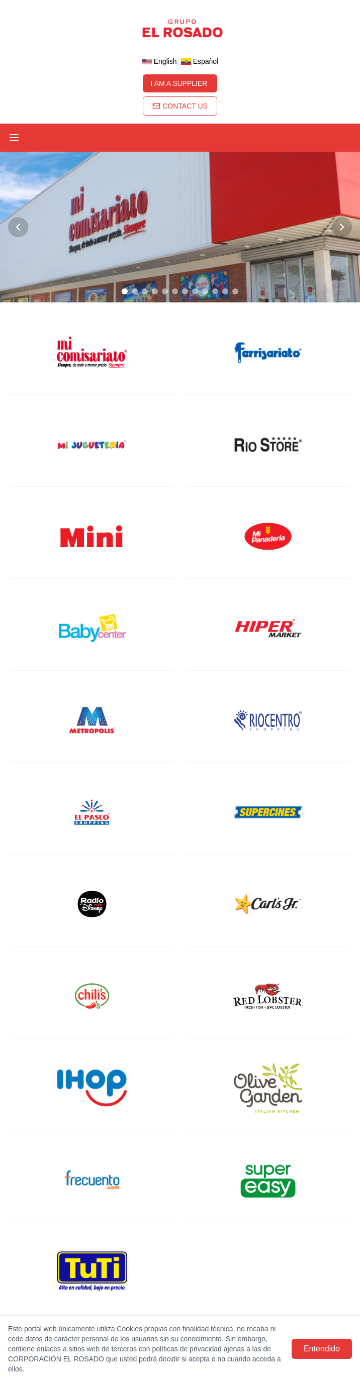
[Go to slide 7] (185, 291)
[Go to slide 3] (145, 291)
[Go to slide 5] (165, 291)
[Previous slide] (18, 227)
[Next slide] (342, 227)
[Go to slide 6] (175, 291)
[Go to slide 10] (215, 291)
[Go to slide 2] (135, 291)
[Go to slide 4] (155, 291)
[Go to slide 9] (205, 291)
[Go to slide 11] (225, 291)
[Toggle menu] (14, 138)
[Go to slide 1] (125, 291)
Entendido (322, 1348)
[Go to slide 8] (195, 291)
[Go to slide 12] (235, 291)
